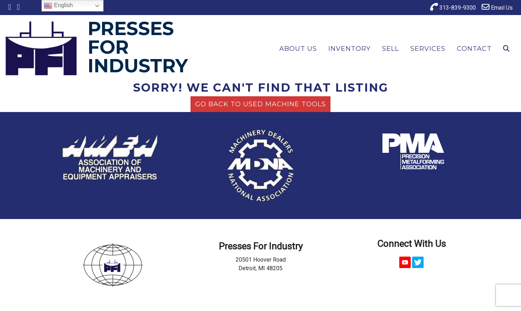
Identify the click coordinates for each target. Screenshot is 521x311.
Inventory (349, 49)
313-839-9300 (453, 7)
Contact (474, 49)
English (58, 5)
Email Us (497, 7)
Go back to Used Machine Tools (260, 104)
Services (427, 49)
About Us (298, 49)
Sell (390, 49)
